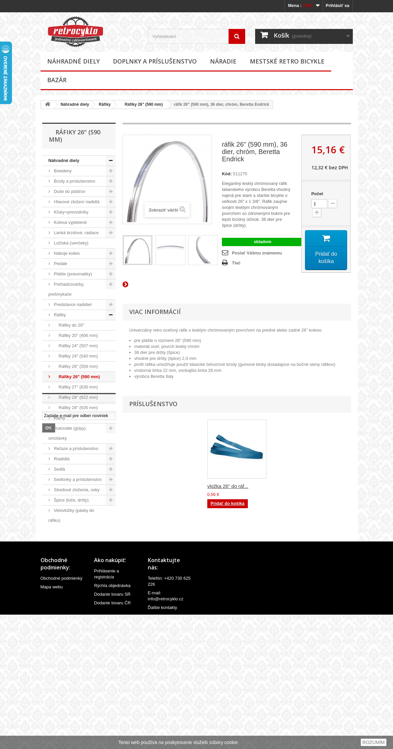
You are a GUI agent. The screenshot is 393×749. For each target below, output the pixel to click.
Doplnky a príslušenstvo (155, 61)
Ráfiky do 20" (68, 325)
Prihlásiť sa (337, 5)
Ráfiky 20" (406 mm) (75, 335)
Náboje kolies (66, 253)
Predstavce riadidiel (72, 304)
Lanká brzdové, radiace (76, 232)
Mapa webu (52, 719)
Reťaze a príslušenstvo (75, 448)
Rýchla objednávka (112, 718)
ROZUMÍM (373, 742)
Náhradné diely (73, 61)
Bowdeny (62, 170)
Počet (317, 193)
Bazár (56, 80)
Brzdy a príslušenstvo (74, 181)
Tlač (236, 262)
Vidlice (60, 540)
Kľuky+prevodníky (71, 212)
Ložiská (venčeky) (71, 242)
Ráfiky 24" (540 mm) (75, 356)
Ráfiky (105, 104)
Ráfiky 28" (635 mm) (75, 407)
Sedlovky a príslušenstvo (77, 479)
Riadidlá (61, 458)
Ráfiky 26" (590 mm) (141, 104)
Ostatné (61, 551)
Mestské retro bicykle (287, 61)
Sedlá (59, 469)
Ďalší (127, 284)
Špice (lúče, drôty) (71, 500)
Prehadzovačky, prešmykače (66, 289)
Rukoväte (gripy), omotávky (68, 433)
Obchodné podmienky (61, 710)
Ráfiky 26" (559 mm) (75, 366)
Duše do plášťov (69, 191)
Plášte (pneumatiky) (72, 273)
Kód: (227, 173)
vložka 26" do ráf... (227, 486)
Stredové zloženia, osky (76, 489)
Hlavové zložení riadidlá (76, 201)
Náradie (223, 61)
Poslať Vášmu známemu (257, 252)
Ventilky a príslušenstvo (76, 530)
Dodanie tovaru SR (112, 726)
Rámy (59, 417)
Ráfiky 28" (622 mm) (75, 397)
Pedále (60, 263)
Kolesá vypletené (70, 222)
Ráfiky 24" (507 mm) (75, 345)
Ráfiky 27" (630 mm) (75, 386)
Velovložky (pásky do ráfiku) (71, 515)
